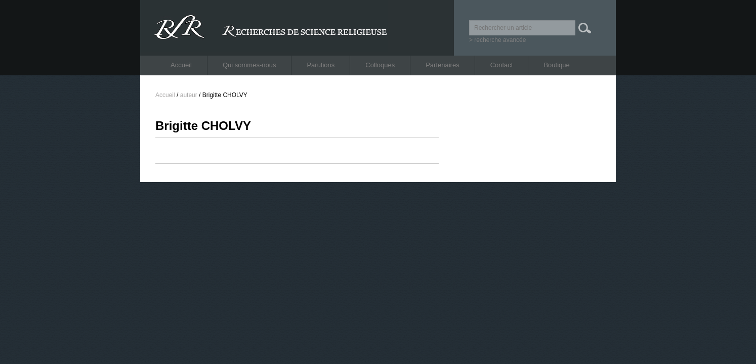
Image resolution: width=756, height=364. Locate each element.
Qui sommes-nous (249, 65)
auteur (188, 95)
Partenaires (442, 65)
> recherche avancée (497, 39)
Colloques (380, 65)
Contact (501, 65)
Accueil (181, 65)
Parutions (320, 65)
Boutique (556, 65)
